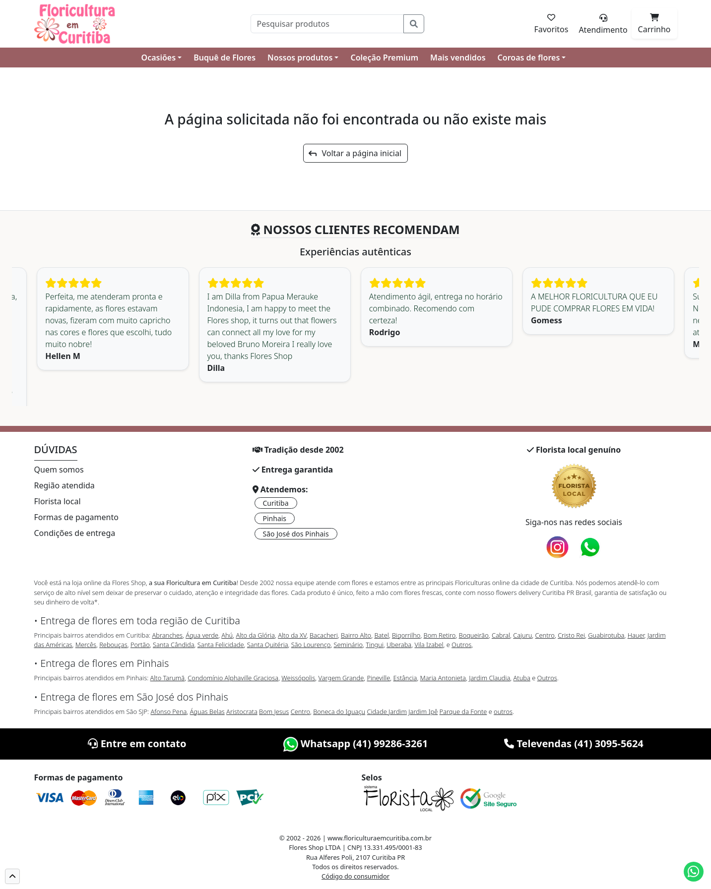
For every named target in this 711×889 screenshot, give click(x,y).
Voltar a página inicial (355, 153)
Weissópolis (298, 677)
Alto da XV (292, 635)
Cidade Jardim (387, 711)
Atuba (522, 677)
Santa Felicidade (220, 644)
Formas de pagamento (76, 517)
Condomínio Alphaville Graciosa (233, 677)
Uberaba (399, 644)
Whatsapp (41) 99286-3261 (355, 743)
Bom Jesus (274, 711)
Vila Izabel (428, 644)
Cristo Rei (571, 635)
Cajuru (522, 635)
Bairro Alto (356, 635)
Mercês (85, 644)
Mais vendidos (457, 57)
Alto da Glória (255, 635)
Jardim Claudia (489, 677)
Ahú (227, 635)
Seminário (348, 644)
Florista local (57, 501)
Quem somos (59, 469)
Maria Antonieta (443, 677)
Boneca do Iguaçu (339, 711)
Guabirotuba (606, 635)
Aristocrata (242, 711)
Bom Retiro (440, 635)
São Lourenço (311, 644)
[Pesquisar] (327, 23)
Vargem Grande (341, 677)
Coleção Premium (384, 57)
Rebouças (113, 644)
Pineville (378, 677)
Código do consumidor (355, 876)
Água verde (202, 635)
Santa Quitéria (267, 644)
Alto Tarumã (167, 677)
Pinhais (275, 518)
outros (503, 711)
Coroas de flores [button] (529, 57)
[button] (12, 876)
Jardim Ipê (423, 711)
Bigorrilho (406, 635)
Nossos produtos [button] (299, 57)
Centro (545, 635)
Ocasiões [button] (158, 57)
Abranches (167, 635)
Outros (461, 644)
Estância (405, 677)
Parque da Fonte (463, 711)
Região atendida (64, 485)
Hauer (636, 635)
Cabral (501, 635)
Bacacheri (324, 635)
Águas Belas (207, 711)
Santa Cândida (173, 644)
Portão (140, 644)
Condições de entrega (75, 533)
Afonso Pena (169, 711)
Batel (381, 635)
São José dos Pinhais (296, 533)
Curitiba (276, 503)
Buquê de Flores (225, 57)
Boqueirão (474, 635)
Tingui (375, 644)
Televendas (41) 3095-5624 (574, 743)
